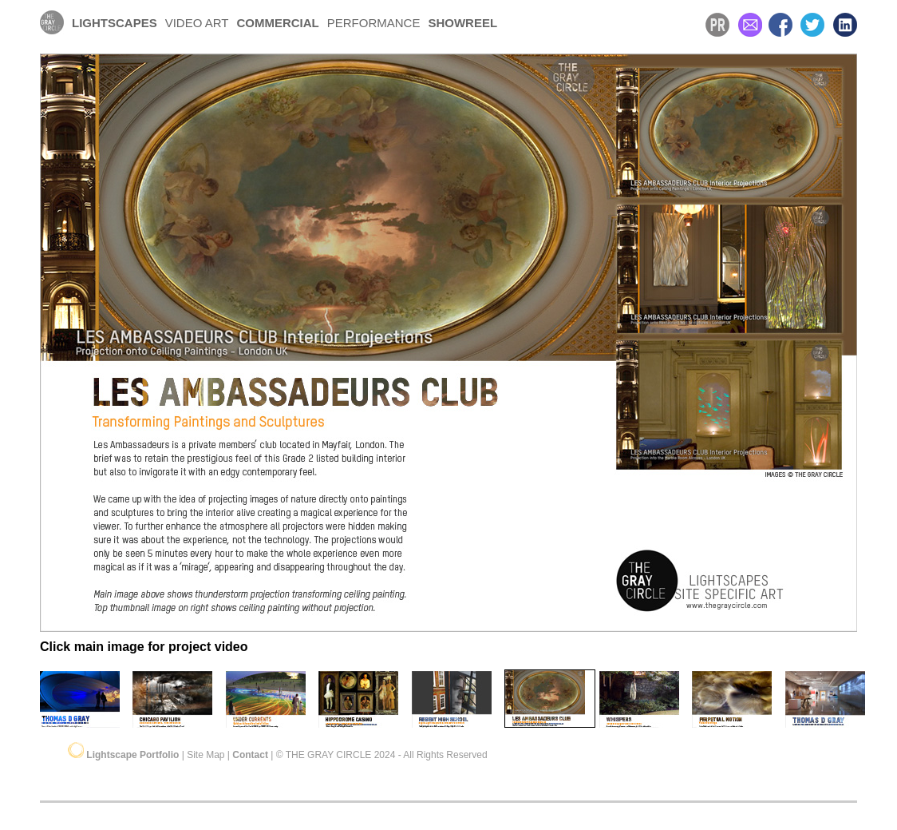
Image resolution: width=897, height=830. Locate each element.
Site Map (205, 755)
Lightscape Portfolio (133, 755)
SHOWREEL (462, 23)
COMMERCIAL (277, 23)
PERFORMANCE (374, 23)
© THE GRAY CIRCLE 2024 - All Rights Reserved (382, 755)
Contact (250, 755)
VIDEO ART (197, 23)
